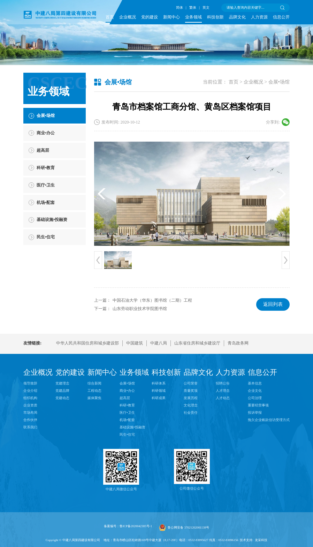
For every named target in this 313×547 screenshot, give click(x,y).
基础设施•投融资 (132, 427)
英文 (206, 7)
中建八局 (158, 343)
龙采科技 (261, 540)
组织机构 (30, 398)
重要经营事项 (258, 405)
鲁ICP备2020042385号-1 (136, 526)
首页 (110, 17)
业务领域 (193, 17)
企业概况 (127, 17)
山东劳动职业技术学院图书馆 (140, 308)
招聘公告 (223, 383)
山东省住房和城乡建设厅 (197, 343)
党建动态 (62, 398)
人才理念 (223, 391)
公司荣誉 (191, 383)
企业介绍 (30, 391)
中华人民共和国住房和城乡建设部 (87, 343)
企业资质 (30, 405)
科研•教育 (127, 405)
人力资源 (259, 17)
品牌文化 (237, 17)
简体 (179, 7)
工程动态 (94, 391)
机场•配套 (127, 420)
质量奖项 (191, 391)
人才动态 (223, 398)
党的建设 (149, 17)
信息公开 (281, 17)
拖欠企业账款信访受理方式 (269, 420)
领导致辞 (30, 383)
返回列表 (273, 304)
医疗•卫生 (127, 412)
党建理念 (62, 383)
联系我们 (30, 427)
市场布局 (30, 412)
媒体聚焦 (94, 398)
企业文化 (255, 391)
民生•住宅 (127, 434)
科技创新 (215, 17)
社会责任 (191, 412)
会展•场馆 (279, 82)
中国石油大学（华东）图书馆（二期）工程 (152, 300)
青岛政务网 (238, 343)
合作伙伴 (30, 420)
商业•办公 (127, 391)
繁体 (192, 7)
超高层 (125, 398)
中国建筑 (134, 343)
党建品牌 (62, 391)
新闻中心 (171, 17)
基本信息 (255, 383)
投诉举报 (255, 412)
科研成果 (159, 398)
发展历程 (191, 398)
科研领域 (159, 391)
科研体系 (159, 383)
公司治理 (255, 398)
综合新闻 (94, 383)
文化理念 (191, 405)
